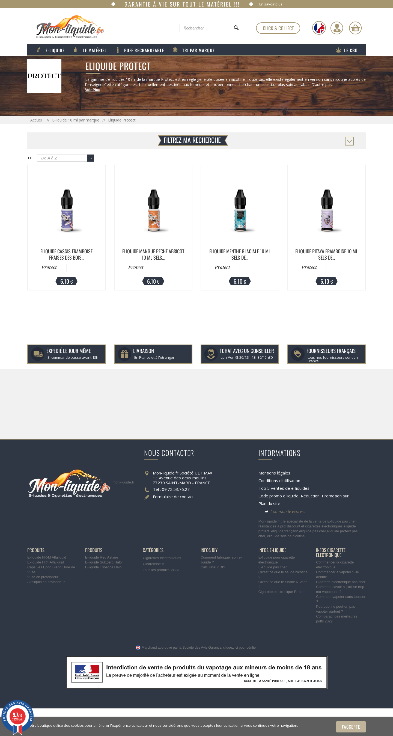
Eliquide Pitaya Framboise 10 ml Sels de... (326, 254)
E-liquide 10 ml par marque (75, 120)
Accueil (37, 120)
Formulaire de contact (173, 496)
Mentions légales (274, 473)
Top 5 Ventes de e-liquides (283, 488)
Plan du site (269, 503)
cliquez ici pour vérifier (240, 647)
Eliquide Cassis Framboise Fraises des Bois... (66, 254)
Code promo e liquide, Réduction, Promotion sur (303, 495)
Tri (29, 157)
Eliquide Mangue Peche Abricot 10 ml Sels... (153, 254)
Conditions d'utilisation (279, 480)
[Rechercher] (236, 29)
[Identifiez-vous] (337, 28)
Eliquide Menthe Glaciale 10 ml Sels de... (239, 254)
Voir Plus (92, 90)
